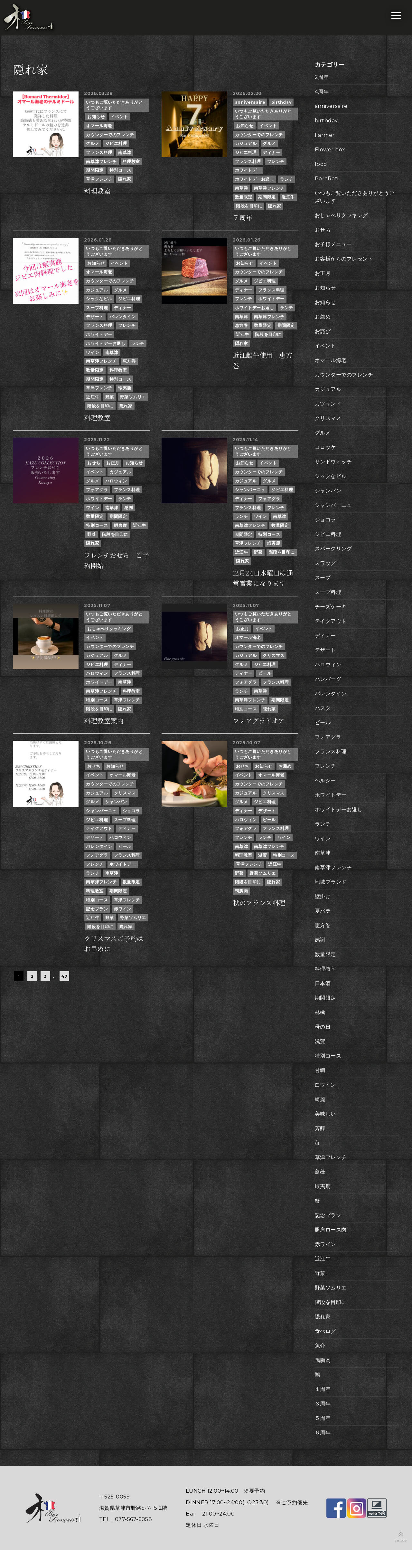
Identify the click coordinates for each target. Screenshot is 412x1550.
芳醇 (320, 1128)
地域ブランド (331, 882)
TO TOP (401, 1540)
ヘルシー (325, 780)
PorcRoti (327, 179)
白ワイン (325, 1085)
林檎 (320, 1012)
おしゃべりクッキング (109, 628)
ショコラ (131, 810)
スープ (323, 578)
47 (64, 976)
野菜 (109, 397)
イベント (119, 116)
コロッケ (325, 447)
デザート (94, 316)
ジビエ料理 (116, 143)
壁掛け (323, 896)
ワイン (92, 352)
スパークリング (333, 549)
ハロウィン (116, 481)
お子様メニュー (333, 244)
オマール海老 (99, 125)
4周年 (322, 92)
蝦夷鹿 (124, 387)
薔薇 (320, 1172)
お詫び (323, 331)
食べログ (325, 1331)
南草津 (124, 152)
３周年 (323, 1404)
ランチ (286, 179)
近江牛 (288, 197)
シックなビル (99, 298)
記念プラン (97, 909)
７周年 (243, 218)
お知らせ (96, 116)
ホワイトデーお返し (254, 179)
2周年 (322, 77)
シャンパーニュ (250, 489)
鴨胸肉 (241, 891)
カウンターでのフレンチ (110, 134)
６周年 (323, 1433)
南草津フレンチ (101, 161)
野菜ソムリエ (133, 397)
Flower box (330, 150)
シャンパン (116, 801)
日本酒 (323, 983)
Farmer (325, 135)
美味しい (325, 1114)
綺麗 (320, 1099)
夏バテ (323, 911)
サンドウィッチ (333, 462)
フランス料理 (99, 152)
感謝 (128, 507)
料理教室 (131, 161)
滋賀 (262, 855)
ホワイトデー (248, 170)
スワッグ (325, 563)
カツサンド (328, 404)
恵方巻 (129, 361)
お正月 (112, 463)
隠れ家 (124, 179)
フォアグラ (97, 489)
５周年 (323, 1418)
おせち (93, 463)
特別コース (120, 170)
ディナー (271, 152)
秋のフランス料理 (259, 903)
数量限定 (243, 197)
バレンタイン (122, 316)
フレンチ (276, 161)
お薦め (285, 766)
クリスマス (274, 655)
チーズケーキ (331, 607)
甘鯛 (320, 1070)
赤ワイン (122, 909)
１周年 (323, 1389)
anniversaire (250, 102)
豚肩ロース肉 (331, 1230)
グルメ (92, 143)
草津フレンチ (99, 179)
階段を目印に (249, 206)
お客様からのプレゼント (344, 259)
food (321, 164)
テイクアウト (99, 828)
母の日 (323, 1027)
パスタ (323, 708)
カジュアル (246, 143)
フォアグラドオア (258, 721)
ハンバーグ (328, 679)
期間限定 (94, 170)
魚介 (320, 1346)
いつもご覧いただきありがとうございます (114, 105)
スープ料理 (97, 307)
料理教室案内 (104, 721)
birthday (281, 102)
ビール (264, 673)
